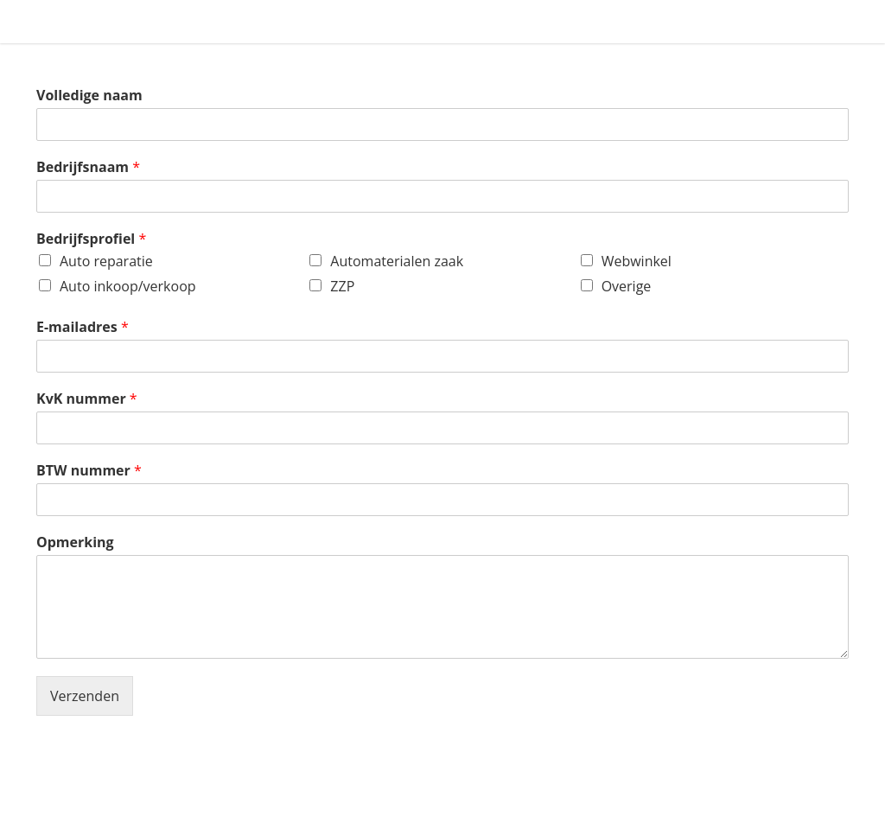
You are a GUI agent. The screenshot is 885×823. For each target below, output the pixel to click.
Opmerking (75, 542)
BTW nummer (89, 471)
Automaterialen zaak (396, 261)
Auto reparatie (106, 261)
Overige (627, 286)
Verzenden (84, 695)
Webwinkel (637, 261)
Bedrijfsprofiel (91, 239)
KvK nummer (86, 399)
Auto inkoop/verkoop (128, 286)
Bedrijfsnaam (88, 167)
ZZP (342, 286)
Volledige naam (89, 95)
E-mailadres (82, 327)
